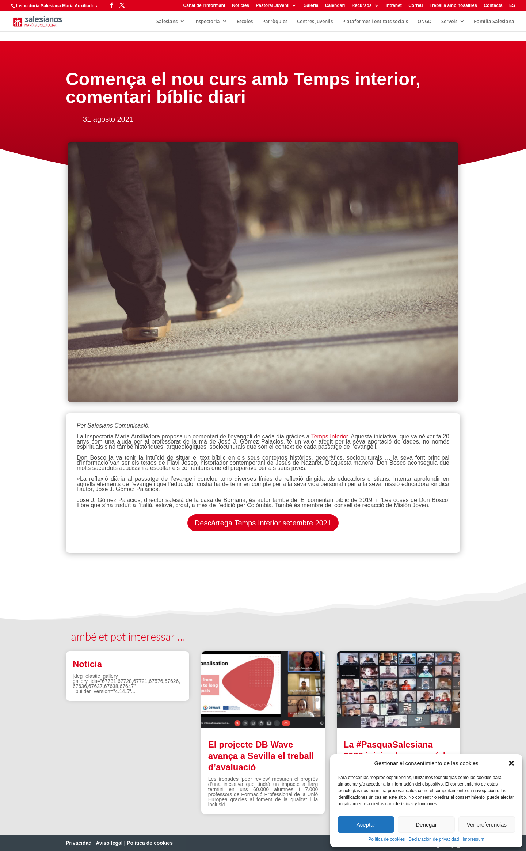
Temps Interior (328, 436)
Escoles (245, 21)
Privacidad (79, 843)
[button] (511, 763)
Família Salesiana (494, 21)
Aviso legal (109, 843)
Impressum (473, 839)
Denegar (426, 824)
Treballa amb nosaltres (453, 5)
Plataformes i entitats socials (375, 21)
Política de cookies (386, 839)
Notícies (240, 5)
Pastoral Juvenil (272, 5)
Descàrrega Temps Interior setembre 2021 (263, 523)
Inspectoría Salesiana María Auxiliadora (57, 5)
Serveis (449, 21)
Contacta (493, 5)
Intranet (394, 5)
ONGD (425, 21)
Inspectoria (207, 21)
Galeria (311, 5)
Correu (415, 5)
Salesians (167, 21)
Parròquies (274, 21)
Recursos (362, 5)
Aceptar (366, 824)
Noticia (87, 664)
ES (512, 5)
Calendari (335, 5)
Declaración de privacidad (433, 839)
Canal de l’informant (204, 5)
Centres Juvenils (315, 21)
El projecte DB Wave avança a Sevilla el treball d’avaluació (261, 756)
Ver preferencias (487, 824)
